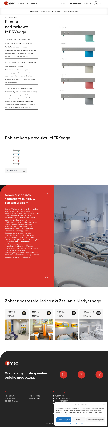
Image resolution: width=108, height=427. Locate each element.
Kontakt (68, 4)
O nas (62, 4)
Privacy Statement (81, 423)
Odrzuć (78, 419)
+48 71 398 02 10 (36, 396)
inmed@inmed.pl (36, 398)
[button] (104, 405)
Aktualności (77, 4)
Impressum (90, 423)
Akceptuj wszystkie (63, 419)
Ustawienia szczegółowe (96, 419)
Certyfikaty (86, 4)
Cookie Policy (71, 423)
